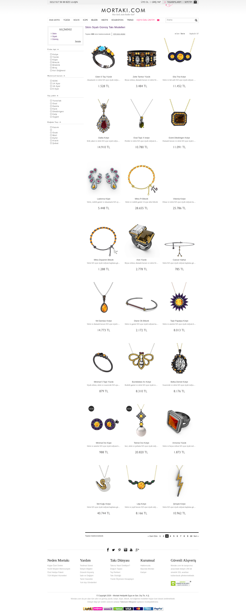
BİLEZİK (94, 20)
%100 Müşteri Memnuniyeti (58, 569)
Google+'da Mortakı (137, 549)
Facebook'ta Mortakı (108, 549)
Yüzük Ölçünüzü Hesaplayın (122, 579)
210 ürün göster (119, 34)
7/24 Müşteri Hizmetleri (57, 576)
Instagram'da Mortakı (125, 549)
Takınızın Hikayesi (128, 602)
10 (191, 536)
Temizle (78, 41)
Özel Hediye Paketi (55, 572)
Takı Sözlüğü (115, 576)
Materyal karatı (56, 76)
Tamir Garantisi (86, 579)
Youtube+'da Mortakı (131, 549)
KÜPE (85, 20)
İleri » (196, 536)
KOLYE (76, 20)
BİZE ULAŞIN (72, 2)
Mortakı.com (123, 11)
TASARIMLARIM (172, 2)
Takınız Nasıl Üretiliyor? (120, 565)
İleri (183, 33)
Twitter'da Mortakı (113, 549)
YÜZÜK (66, 20)
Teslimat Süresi (86, 565)
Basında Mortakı (147, 569)
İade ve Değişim (87, 576)
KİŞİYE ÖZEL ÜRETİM (146, 20)
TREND (130, 20)
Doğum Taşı (54, 122)
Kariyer (143, 572)
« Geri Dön (153, 536)
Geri (177, 33)
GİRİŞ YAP (156, 2)
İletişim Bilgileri (86, 569)
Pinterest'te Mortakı (119, 549)
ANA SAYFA (54, 20)
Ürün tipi (53, 49)
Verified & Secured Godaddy (181, 583)
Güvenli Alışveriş (87, 572)
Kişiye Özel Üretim (55, 565)
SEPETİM (188, 2)
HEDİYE (104, 20)
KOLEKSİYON (117, 20)
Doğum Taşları (116, 569)
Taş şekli (53, 96)
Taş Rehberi (115, 572)
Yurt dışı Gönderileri (88, 582)
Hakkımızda (145, 565)
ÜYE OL (145, 2)
